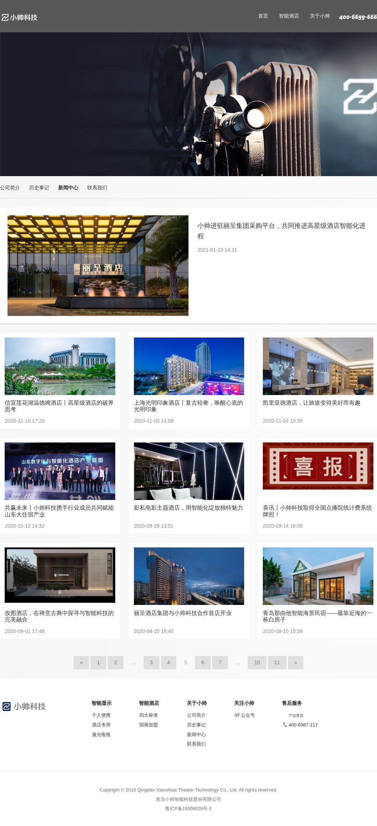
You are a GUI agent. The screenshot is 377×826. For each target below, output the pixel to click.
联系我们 (97, 188)
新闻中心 (68, 188)
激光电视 (101, 734)
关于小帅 (320, 16)
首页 (263, 16)
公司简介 (10, 188)
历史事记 (39, 188)
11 (277, 662)
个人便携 (101, 715)
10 (257, 662)
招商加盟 (148, 725)
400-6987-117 (300, 725)
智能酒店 (289, 16)
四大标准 (148, 715)
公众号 (244, 715)
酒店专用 (101, 725)
